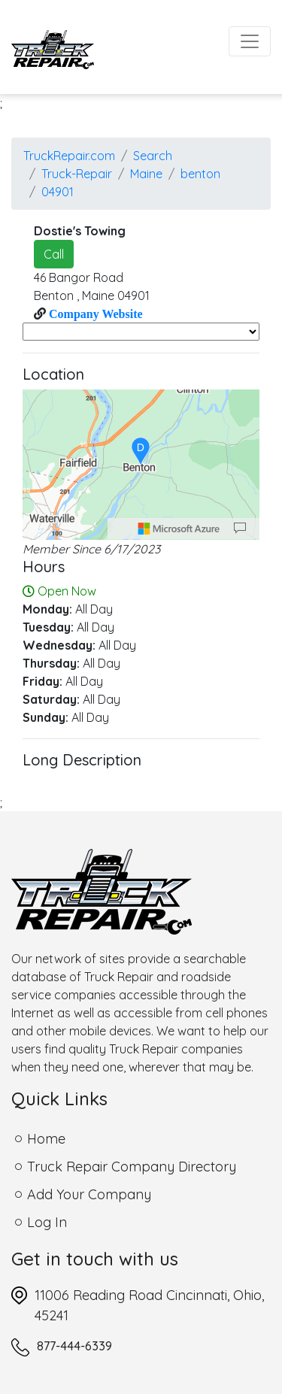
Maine (146, 173)
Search (152, 155)
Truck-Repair (76, 173)
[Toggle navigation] (250, 41)
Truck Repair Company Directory (131, 1166)
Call (54, 254)
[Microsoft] (179, 529)
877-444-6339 (74, 1345)
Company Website (94, 314)
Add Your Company (89, 1194)
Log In (47, 1222)
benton (200, 173)
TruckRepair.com (69, 155)
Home (46, 1138)
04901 (57, 191)
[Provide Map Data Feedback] (239, 528)
